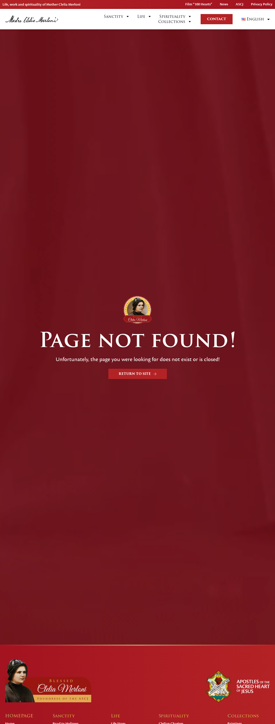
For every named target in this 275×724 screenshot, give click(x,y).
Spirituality (175, 16)
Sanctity (117, 16)
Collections (175, 21)
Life (144, 16)
